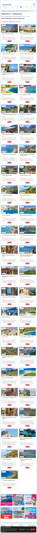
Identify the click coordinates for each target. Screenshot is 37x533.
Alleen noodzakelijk (21, 529)
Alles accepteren (33, 529)
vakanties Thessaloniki (26, 16)
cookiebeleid (3, 531)
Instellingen (27, 529)
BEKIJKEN (9, 121)
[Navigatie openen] (34, 4)
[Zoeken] (11, 7)
